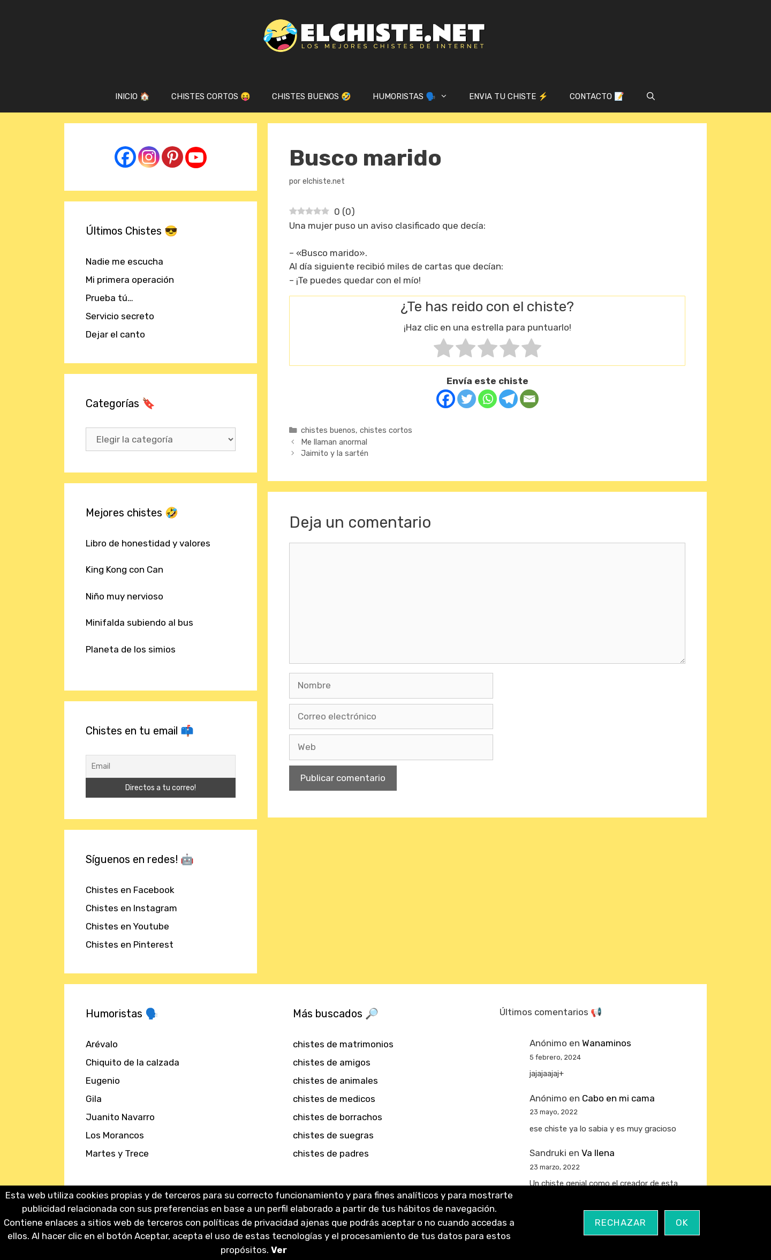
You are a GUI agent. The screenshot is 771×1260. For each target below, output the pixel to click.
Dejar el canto (115, 334)
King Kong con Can (124, 569)
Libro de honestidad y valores (148, 543)
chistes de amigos (332, 1062)
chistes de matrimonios (343, 1044)
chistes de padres (331, 1153)
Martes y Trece (117, 1153)
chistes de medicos (334, 1098)
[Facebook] (445, 398)
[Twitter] (466, 398)
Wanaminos (606, 1043)
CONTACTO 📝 (597, 96)
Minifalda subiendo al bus (139, 622)
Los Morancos (115, 1135)
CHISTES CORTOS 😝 (211, 96)
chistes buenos (328, 430)
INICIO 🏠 (132, 96)
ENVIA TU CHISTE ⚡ (508, 96)
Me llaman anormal (334, 442)
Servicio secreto (120, 316)
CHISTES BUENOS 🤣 (311, 96)
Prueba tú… (109, 297)
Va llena (598, 1153)
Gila (94, 1098)
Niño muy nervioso (124, 596)
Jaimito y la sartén (334, 453)
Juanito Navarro (120, 1117)
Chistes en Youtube (127, 926)
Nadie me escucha (124, 261)
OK (682, 1222)
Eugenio (103, 1080)
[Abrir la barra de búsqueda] (651, 96)
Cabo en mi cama (618, 1098)
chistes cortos (386, 430)
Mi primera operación (130, 279)
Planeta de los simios (131, 649)
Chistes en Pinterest (129, 944)
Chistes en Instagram (131, 908)
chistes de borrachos (337, 1117)
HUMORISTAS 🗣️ (415, 96)
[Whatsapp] (487, 398)
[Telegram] (508, 398)
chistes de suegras (333, 1135)
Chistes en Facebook (130, 889)
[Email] (529, 398)
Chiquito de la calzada (132, 1062)
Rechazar (621, 1222)
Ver (279, 1249)
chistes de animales (335, 1080)
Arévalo (102, 1044)
